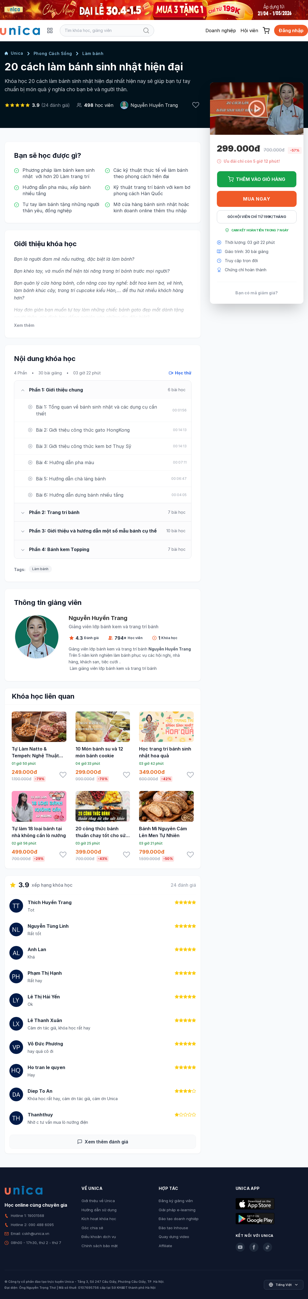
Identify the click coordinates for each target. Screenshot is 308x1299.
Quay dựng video (174, 1236)
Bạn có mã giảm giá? (256, 292)
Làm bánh (93, 53)
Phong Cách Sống (53, 53)
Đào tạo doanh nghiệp (179, 1218)
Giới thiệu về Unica (98, 1200)
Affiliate (165, 1245)
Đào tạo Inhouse (173, 1227)
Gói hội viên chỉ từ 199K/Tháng (256, 217)
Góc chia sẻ (92, 1227)
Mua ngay (256, 199)
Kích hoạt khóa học (98, 1218)
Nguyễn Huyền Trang (154, 105)
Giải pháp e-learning (177, 1210)
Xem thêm (24, 325)
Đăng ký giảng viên (176, 1200)
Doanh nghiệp (220, 30)
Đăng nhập (291, 30)
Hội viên (249, 30)
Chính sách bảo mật (99, 1245)
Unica (14, 53)
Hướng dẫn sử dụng (99, 1210)
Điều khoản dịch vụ (98, 1236)
